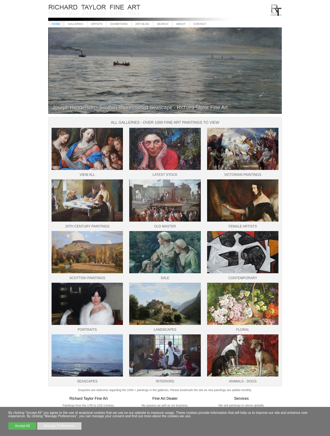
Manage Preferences (59, 426)
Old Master (165, 226)
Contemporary (242, 278)
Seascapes (87, 381)
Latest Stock (165, 174)
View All (87, 174)
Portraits (87, 329)
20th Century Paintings (87, 226)
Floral (242, 329)
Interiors (165, 381)
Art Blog (142, 24)
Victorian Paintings (242, 174)
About (181, 24)
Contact (199, 24)
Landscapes (165, 329)
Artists (96, 24)
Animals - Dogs (243, 381)
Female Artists (243, 226)
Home (56, 24)
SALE (165, 278)
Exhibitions (119, 24)
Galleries (75, 24)
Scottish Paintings (87, 278)
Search (162, 24)
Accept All (22, 426)
